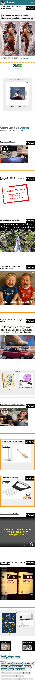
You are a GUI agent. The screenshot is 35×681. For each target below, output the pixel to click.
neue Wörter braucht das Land (8, 619)
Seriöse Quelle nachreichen (10, 220)
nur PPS (18, 601)
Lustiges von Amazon (6, 616)
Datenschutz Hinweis (17, 68)
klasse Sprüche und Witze (16, 610)
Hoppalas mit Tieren (7, 142)
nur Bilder (3, 601)
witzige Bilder (15, 10)
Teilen (4, 58)
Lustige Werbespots (20, 613)
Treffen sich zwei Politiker (9, 483)
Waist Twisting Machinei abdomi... (26, 356)
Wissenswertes (11, 628)
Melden (14, 58)
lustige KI (11, 613)
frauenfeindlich (20, 631)
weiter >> (17, 646)
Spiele (2, 625)
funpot (10, 2)
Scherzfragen (24, 622)
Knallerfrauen (28, 610)
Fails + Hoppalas (17, 607)
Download (9, 58)
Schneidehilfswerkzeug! (9, 447)
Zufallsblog (5, 589)
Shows (31, 622)
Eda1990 (26, 58)
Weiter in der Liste (28, 589)
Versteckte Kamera (26, 625)
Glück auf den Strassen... (17, 107)
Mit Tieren (26, 616)
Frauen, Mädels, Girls (26, 10)
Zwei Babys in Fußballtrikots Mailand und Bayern (10, 267)
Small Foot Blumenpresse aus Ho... (9, 358)
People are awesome (6, 622)
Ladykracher (4, 613)
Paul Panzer (21, 619)
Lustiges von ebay (18, 616)
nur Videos (10, 601)
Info (17, 58)
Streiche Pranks (10, 625)
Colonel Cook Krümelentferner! (12, 410)
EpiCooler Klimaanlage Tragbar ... (26, 570)
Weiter (30, 7)
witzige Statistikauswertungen (8, 631)
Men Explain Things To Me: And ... (9, 577)
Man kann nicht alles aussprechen (12, 374)
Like (2, 58)
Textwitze (18, 625)
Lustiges (8, 10)
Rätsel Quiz (16, 622)
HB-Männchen (4, 610)
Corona (9, 607)
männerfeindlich (5, 634)
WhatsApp (3, 628)
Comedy (3, 607)
